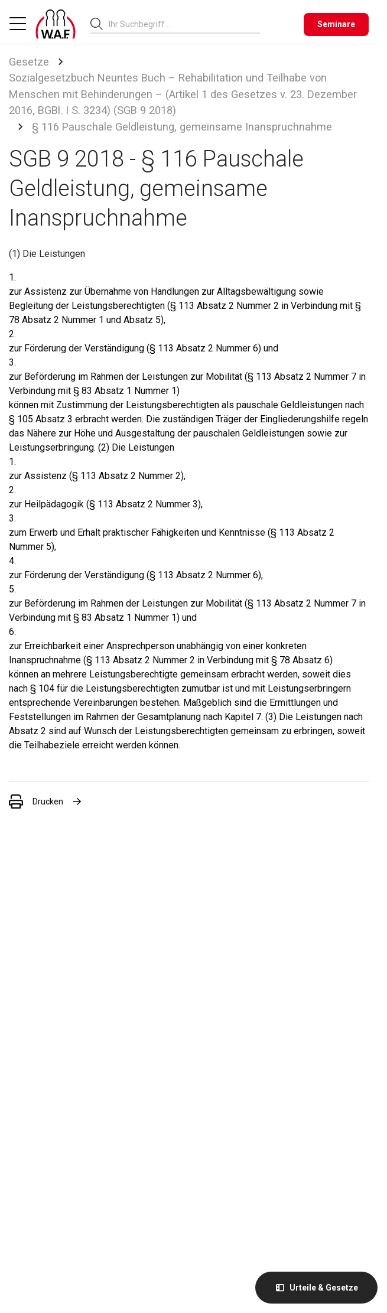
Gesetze (29, 62)
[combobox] (184, 24)
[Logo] (55, 24)
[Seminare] (336, 24)
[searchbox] (179, 24)
